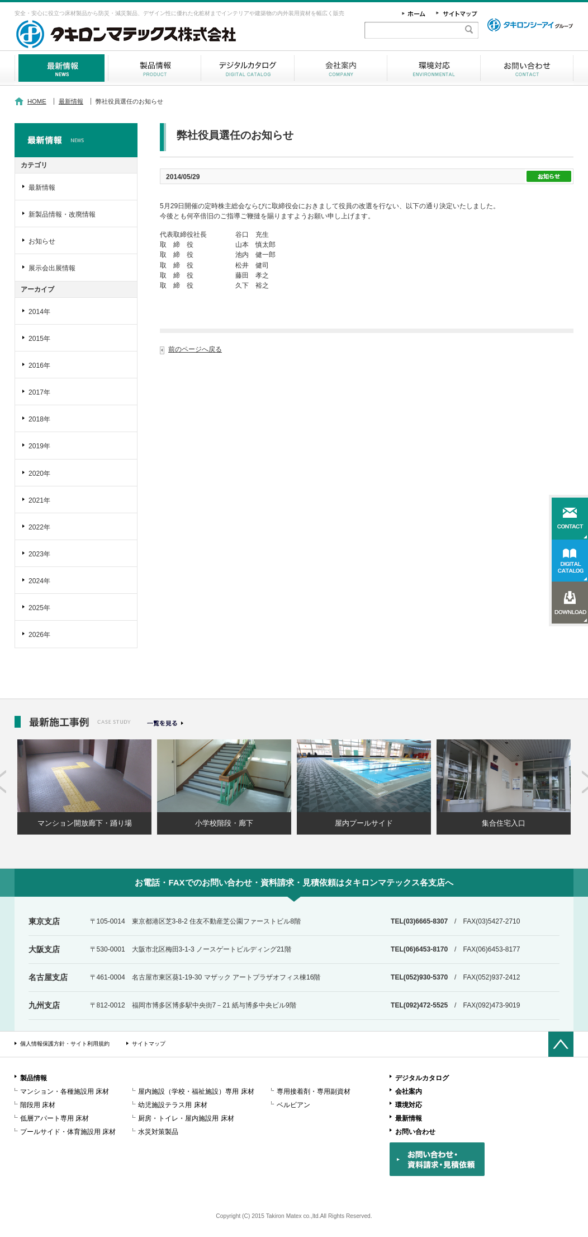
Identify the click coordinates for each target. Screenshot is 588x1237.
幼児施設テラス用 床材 (172, 1105)
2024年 (39, 581)
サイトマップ (148, 1044)
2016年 (39, 365)
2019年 (39, 446)
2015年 (39, 339)
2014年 (39, 312)
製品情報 (154, 68)
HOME (36, 101)
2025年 (39, 608)
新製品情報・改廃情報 (62, 214)
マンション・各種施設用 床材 (64, 1091)
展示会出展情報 (52, 268)
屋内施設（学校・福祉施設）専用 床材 (196, 1091)
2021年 (39, 500)
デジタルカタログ (247, 68)
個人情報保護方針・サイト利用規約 (65, 1044)
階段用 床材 (37, 1105)
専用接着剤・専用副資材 (313, 1091)
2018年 (39, 419)
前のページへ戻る (195, 349)
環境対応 (433, 68)
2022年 (39, 527)
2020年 (39, 473)
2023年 (39, 554)
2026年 (39, 635)
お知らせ (42, 241)
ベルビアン (293, 1105)
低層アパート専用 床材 (54, 1118)
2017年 (39, 392)
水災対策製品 (158, 1132)
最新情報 (61, 68)
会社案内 (340, 68)
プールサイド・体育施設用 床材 (68, 1132)
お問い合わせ (526, 68)
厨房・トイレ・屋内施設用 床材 (186, 1118)
